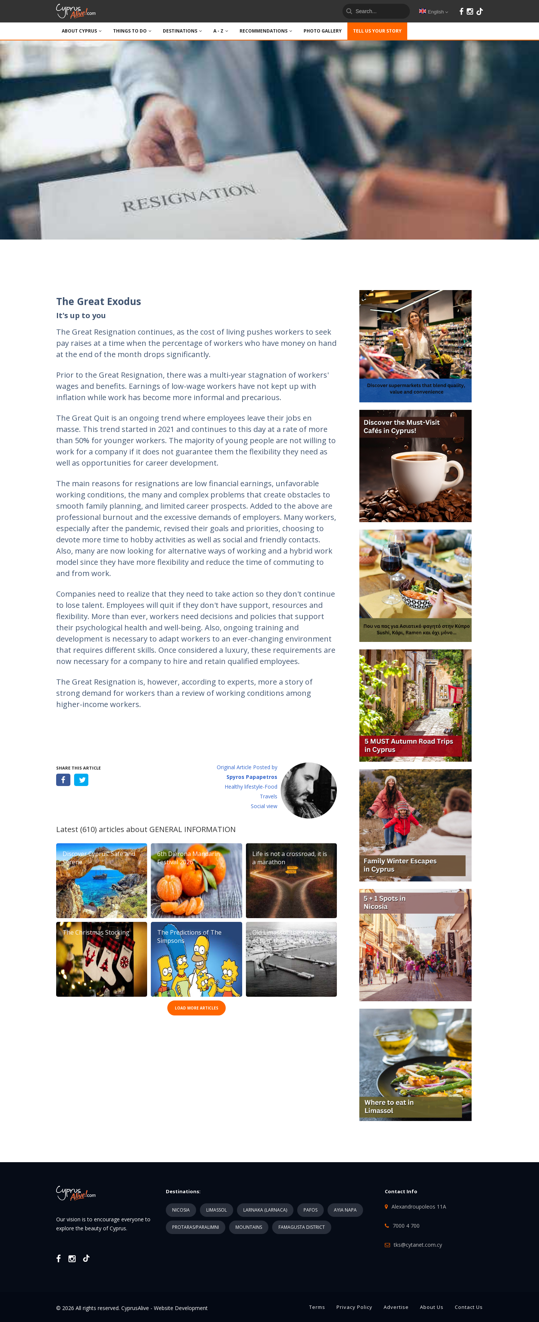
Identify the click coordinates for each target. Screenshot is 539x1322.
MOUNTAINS (248, 1227)
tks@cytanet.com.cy (418, 1244)
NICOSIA (181, 1210)
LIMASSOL (216, 1210)
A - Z (220, 31)
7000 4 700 (406, 1225)
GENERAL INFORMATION (192, 829)
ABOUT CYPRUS (82, 31)
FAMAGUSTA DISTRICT (301, 1227)
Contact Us (469, 1307)
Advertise (396, 1307)
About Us (432, 1307)
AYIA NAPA (345, 1210)
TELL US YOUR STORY (377, 31)
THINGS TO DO (132, 31)
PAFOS (310, 1210)
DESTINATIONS (182, 31)
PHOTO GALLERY (323, 31)
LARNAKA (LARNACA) (265, 1210)
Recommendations (266, 31)
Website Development (181, 1308)
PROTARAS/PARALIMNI (195, 1227)
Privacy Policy (354, 1307)
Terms (317, 1307)
